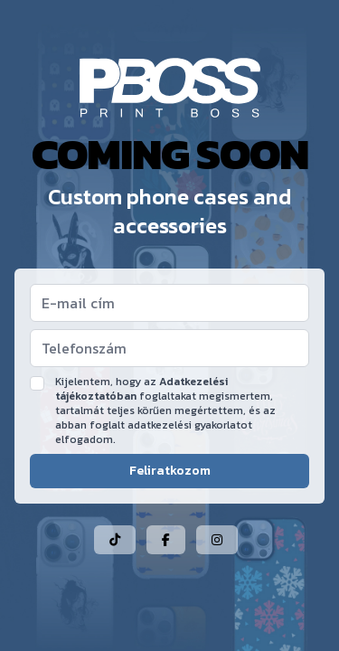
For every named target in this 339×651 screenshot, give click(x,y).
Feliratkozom (170, 470)
